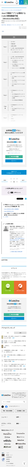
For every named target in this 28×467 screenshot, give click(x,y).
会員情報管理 (9, 457)
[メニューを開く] (2, 2)
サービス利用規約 (9, 463)
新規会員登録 (14, 156)
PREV (4, 180)
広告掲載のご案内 (21, 410)
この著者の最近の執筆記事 (16, 251)
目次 (19, 37)
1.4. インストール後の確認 (18, 68)
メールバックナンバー (14, 153)
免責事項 (8, 459)
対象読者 (13, 43)
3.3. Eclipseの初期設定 (17, 100)
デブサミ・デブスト (6, 424)
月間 (20, 332)
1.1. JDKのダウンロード (17, 52)
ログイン (14, 161)
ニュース (4, 417)
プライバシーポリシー (10, 465)
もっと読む (5, 216)
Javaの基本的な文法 (9, 211)
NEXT (24, 180)
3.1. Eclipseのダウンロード (18, 94)
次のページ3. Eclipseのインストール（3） (14, 172)
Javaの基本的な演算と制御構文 (11, 209)
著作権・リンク (9, 455)
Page (5, 46)
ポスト (19, 199)
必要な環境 (13, 46)
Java (3, 31)
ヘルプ (7, 452)
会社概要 (8, 461)
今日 (8, 332)
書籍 (18, 423)
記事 (18, 417)
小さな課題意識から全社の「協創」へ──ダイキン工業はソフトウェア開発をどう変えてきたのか (15, 380)
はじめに (13, 41)
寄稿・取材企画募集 (7, 410)
